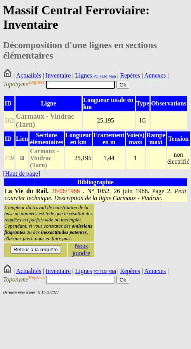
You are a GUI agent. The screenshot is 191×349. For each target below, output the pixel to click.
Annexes (155, 75)
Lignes (83, 75)
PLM (103, 76)
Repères (130, 75)
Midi (112, 76)
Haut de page (21, 173)
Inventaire (58, 75)
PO (96, 76)
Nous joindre (81, 249)
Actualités (28, 75)
